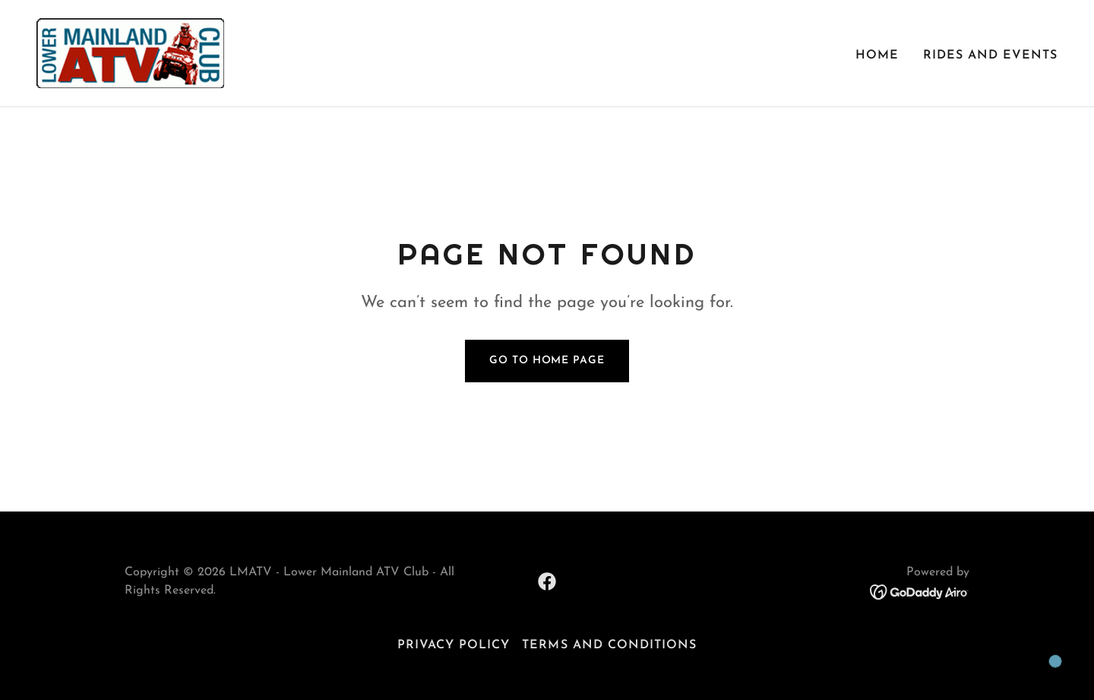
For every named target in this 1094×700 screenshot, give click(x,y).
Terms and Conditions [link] (609, 645)
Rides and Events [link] (990, 55)
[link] (130, 52)
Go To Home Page (546, 360)
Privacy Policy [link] (453, 645)
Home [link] (877, 55)
